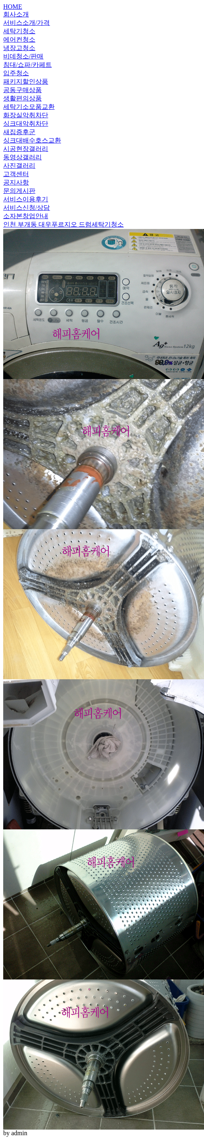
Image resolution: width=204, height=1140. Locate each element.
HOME (12, 6)
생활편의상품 (22, 98)
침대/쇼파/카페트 (27, 64)
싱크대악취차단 (25, 123)
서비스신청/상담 (26, 207)
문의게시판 (19, 190)
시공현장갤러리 (25, 148)
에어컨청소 (19, 39)
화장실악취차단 (25, 115)
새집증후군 (19, 131)
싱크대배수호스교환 (32, 140)
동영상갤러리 (22, 157)
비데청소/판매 (23, 56)
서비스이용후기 (25, 199)
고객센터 (16, 174)
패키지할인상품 (25, 81)
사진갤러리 (19, 165)
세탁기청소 (19, 31)
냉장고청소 (19, 47)
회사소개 (16, 14)
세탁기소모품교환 (29, 106)
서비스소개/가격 (26, 22)
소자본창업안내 (25, 216)
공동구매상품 (22, 89)
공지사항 (16, 182)
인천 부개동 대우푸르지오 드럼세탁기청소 (63, 224)
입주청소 (16, 73)
